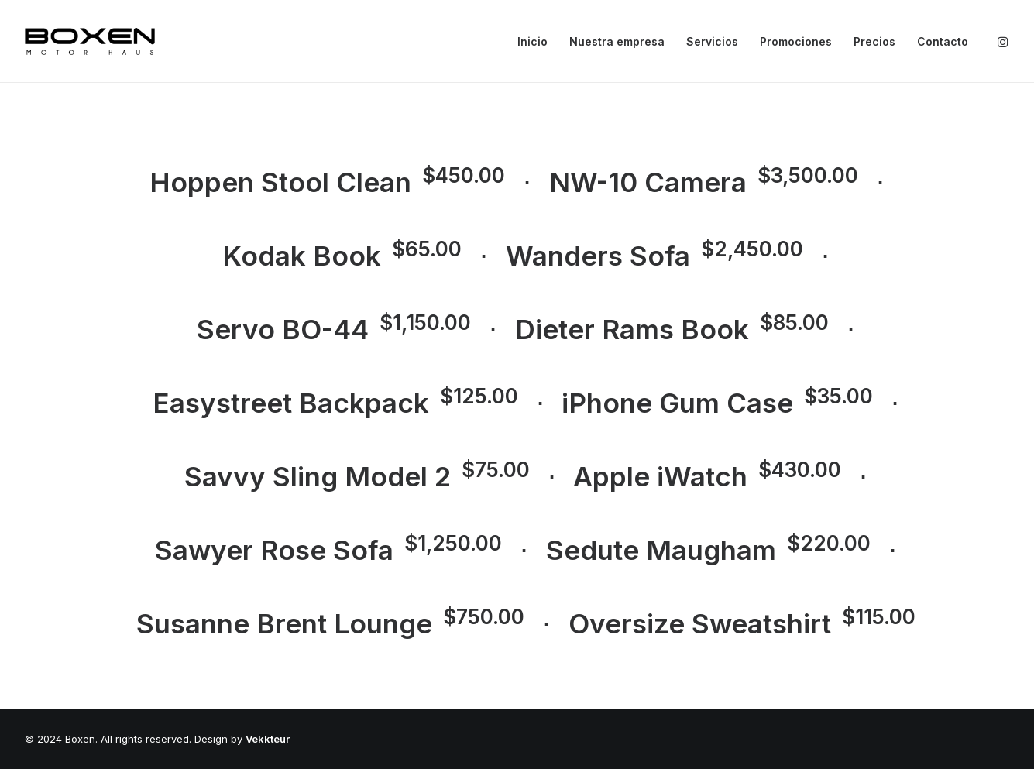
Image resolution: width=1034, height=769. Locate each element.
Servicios (712, 41)
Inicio (532, 41)
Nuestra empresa (617, 41)
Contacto (942, 41)
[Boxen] (90, 41)
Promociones (796, 41)
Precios (874, 41)
